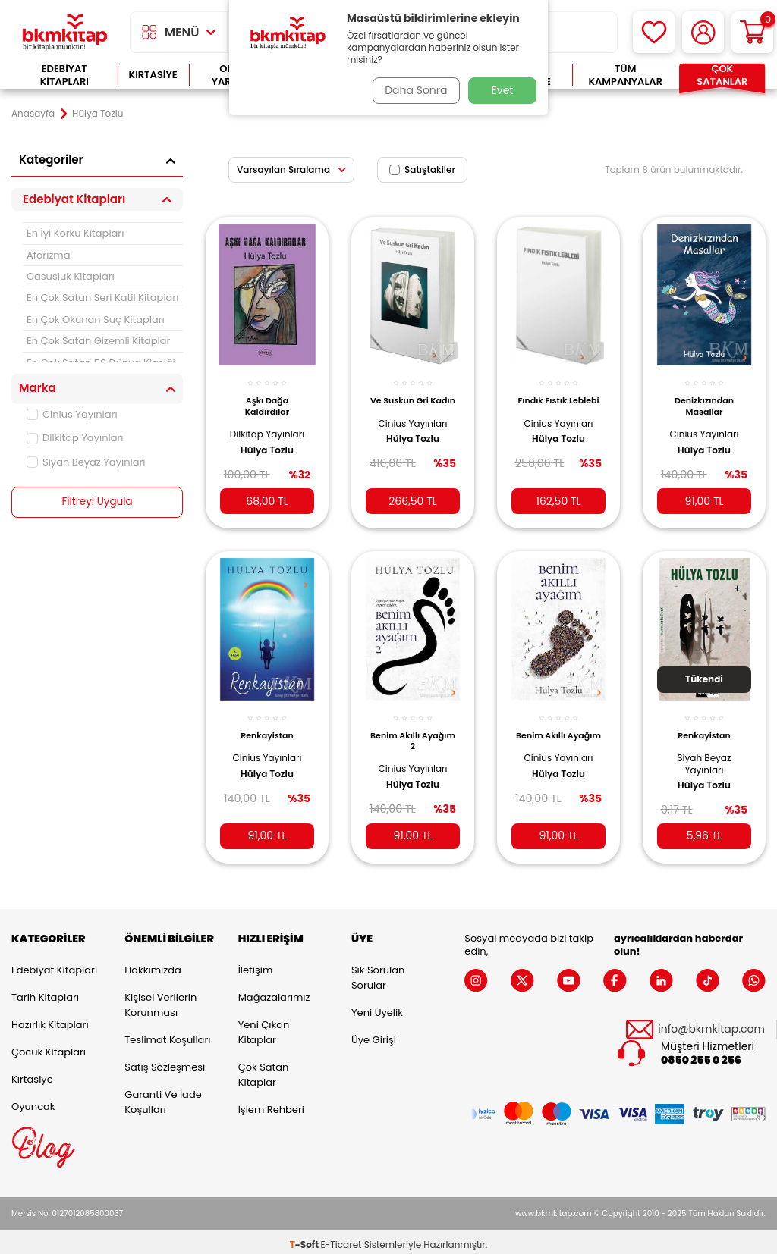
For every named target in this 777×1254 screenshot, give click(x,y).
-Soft (305, 1239)
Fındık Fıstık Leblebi (559, 398)
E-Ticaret (341, 1239)
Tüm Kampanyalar (625, 75)
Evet (503, 90)
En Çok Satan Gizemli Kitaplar (98, 341)
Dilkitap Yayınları (75, 438)
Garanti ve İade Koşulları (162, 1096)
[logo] (64, 32)
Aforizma (49, 255)
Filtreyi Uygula (97, 501)
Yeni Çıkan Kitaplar (264, 1027)
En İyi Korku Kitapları (75, 233)
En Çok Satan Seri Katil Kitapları (102, 297)
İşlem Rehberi (271, 1104)
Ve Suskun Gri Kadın (413, 398)
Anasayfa (33, 114)
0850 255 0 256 (701, 1055)
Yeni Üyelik (377, 1007)
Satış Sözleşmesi (164, 1062)
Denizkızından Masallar (704, 398)
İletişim (255, 965)
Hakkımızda (152, 965)
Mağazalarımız (274, 992)
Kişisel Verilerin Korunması (160, 999)
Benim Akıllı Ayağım (558, 730)
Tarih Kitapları (45, 992)
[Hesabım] (703, 32)
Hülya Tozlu (267, 443)
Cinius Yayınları (72, 414)
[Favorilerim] (654, 32)
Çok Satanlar (722, 75)
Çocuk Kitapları (48, 1046)
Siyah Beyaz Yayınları (86, 462)
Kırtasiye (153, 74)
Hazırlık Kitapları (50, 1019)
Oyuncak (33, 1101)
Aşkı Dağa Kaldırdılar (267, 398)
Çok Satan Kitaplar (263, 1069)
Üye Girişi (373, 1034)
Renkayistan (267, 725)
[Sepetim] (752, 32)
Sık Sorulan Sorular (377, 972)
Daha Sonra (413, 90)
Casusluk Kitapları (71, 276)
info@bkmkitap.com (711, 1024)
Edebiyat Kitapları (64, 75)
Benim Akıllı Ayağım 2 (412, 730)
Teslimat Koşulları (167, 1034)
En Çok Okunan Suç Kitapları (96, 319)
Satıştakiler (422, 169)
